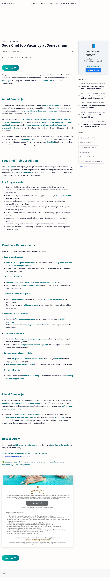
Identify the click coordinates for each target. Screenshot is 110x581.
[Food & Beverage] (93, 94)
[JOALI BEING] (84, 153)
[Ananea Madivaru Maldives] (96, 103)
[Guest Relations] (104, 94)
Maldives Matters (8, 3)
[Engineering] (93, 84)
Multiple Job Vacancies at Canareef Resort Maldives (94, 117)
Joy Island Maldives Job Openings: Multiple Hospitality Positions (93, 98)
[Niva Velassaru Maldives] (102, 122)
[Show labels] (84, 167)
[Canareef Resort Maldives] (97, 113)
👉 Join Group (93, 71)
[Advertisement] (55, 24)
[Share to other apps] (30, 58)
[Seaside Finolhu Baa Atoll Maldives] (91, 163)
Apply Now (10, 68)
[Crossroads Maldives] (87, 158)
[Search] (107, 3)
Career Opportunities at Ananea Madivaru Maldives (93, 107)
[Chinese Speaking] (86, 139)
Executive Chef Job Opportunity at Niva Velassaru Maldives (94, 126)
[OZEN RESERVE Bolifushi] (88, 148)
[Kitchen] (91, 122)
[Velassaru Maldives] (86, 144)
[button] (10, 58)
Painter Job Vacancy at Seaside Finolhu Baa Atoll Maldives (92, 88)
